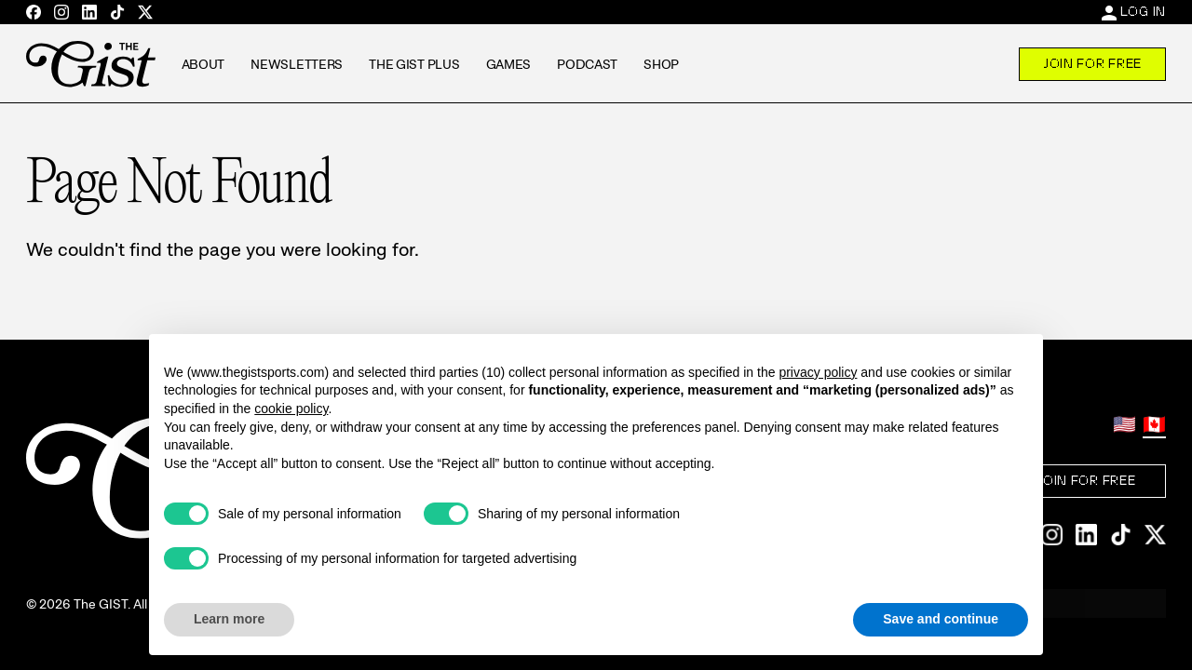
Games (509, 64)
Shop (661, 64)
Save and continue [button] (940, 618)
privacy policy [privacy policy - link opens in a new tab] (818, 372)
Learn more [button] (229, 618)
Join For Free (1092, 63)
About (203, 64)
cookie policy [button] (291, 408)
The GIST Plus (414, 64)
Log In (1143, 11)
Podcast (587, 64)
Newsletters (297, 64)
